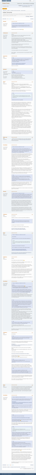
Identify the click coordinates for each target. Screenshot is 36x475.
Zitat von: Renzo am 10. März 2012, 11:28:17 (18, 23)
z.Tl (11, 265)
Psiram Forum (5, 3)
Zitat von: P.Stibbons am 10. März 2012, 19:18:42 (19, 234)
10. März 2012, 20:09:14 (14, 281)
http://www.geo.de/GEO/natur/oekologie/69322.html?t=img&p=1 (20, 353)
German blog (25, 5)
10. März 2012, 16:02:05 (14, 137)
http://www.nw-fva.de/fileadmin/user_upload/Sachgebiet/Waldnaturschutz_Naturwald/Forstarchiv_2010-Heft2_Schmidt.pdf (21, 345)
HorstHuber (5, 281)
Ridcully (4, 21)
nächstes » (31, 16)
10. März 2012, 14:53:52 (14, 69)
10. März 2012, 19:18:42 (14, 214)
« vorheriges (27, 16)
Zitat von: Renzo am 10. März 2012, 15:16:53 (18, 193)
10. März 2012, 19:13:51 (14, 191)
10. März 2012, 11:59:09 (14, 21)
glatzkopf (4, 69)
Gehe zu (21, 468)
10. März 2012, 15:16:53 (14, 81)
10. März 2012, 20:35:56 (14, 332)
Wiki (22, 5)
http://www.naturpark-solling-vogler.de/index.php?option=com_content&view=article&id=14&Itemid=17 (18, 229)
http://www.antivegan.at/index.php (24, 139)
